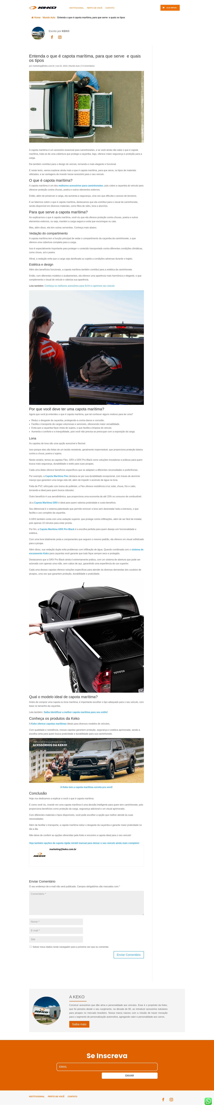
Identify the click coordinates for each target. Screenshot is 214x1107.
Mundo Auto (49, 17)
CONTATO (109, 8)
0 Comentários (88, 66)
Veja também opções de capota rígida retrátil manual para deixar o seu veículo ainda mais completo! (84, 843)
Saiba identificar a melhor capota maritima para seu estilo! (76, 712)
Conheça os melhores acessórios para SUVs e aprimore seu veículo (80, 286)
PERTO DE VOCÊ (94, 8)
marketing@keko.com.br (44, 66)
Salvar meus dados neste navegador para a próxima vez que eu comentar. (71, 947)
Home (36, 17)
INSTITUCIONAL (76, 8)
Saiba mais (79, 1024)
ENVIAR (108, 1076)
